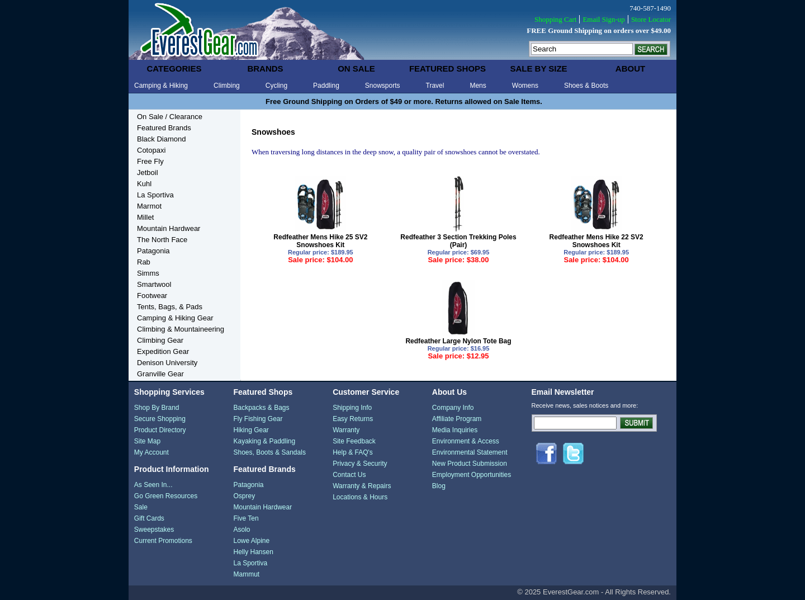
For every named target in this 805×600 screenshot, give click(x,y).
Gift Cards (149, 518)
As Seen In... (153, 485)
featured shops (447, 68)
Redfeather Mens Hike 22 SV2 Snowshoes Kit (596, 241)
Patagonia (153, 251)
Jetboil (147, 172)
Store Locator (651, 19)
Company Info (453, 408)
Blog (439, 486)
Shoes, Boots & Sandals (269, 452)
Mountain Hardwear (168, 228)
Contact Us (349, 475)
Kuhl (144, 183)
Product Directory (160, 430)
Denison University (167, 362)
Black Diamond (161, 139)
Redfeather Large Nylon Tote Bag (458, 341)
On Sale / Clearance (169, 116)
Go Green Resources (165, 496)
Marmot (149, 206)
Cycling (276, 85)
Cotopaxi (151, 150)
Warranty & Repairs (362, 486)
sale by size (538, 68)
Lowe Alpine (251, 541)
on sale (356, 68)
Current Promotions (163, 541)
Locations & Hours (360, 497)
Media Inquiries (454, 430)
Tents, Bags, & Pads (169, 307)
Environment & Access (465, 441)
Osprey (244, 496)
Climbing (227, 85)
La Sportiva (155, 195)
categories (173, 68)
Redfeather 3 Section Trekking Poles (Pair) (458, 241)
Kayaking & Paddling (264, 441)
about (630, 68)
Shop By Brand (156, 408)
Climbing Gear (160, 340)
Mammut (246, 574)
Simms (148, 273)
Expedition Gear (163, 351)
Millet (145, 217)
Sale (141, 507)
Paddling (326, 85)
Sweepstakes (154, 529)
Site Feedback (354, 441)
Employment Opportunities (471, 475)
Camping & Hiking (161, 85)
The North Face (162, 239)
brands (265, 68)
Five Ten (245, 518)
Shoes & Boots (586, 85)
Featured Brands (164, 128)
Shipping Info (352, 408)
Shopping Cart (555, 19)
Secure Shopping (160, 419)
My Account (151, 452)
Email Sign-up (603, 19)
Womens (525, 85)
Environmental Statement (470, 452)
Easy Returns (353, 419)
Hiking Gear (250, 430)
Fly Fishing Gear (257, 419)
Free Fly (150, 161)
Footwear (152, 295)
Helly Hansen (253, 552)
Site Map (147, 441)
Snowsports (382, 85)
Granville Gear (160, 374)
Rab (143, 262)
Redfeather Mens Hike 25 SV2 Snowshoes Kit (320, 241)
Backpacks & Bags (261, 408)
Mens (478, 85)
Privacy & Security (360, 463)
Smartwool (154, 284)
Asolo (241, 529)
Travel (435, 85)
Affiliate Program (456, 419)
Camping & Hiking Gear (175, 318)
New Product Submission (469, 463)
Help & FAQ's (353, 452)
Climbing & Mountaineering (180, 329)
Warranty (346, 430)
